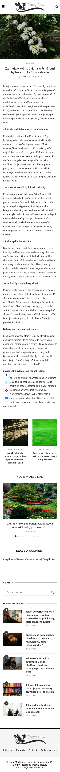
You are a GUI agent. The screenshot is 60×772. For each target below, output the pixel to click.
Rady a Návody (49, 750)
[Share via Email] (6, 398)
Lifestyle (7, 750)
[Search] (56, 6)
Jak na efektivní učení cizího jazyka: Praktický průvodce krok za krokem (40, 688)
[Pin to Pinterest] (6, 390)
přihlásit (51, 559)
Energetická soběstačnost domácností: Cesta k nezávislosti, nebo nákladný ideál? (40, 640)
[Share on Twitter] (6, 383)
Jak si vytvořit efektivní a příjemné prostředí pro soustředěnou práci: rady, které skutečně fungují (40, 616)
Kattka (23, 76)
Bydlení (33, 750)
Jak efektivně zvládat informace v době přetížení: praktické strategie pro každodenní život (40, 665)
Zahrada (20, 750)
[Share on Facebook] (6, 375)
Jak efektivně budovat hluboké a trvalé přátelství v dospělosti (40, 708)
